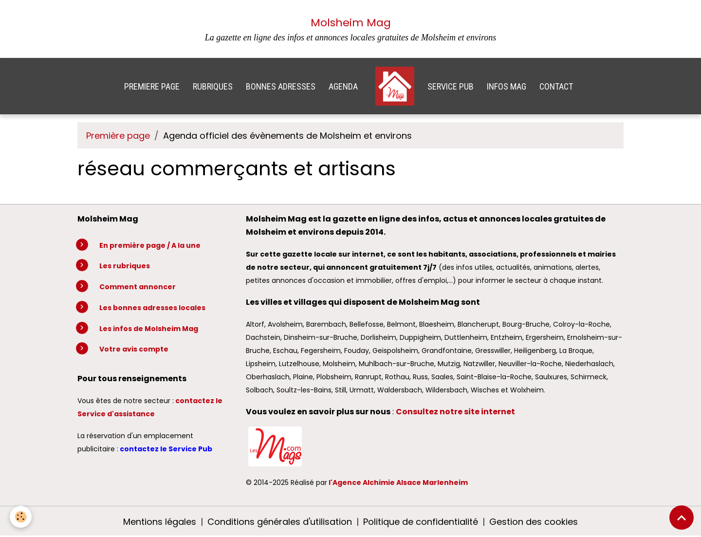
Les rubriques (124, 266)
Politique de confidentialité (420, 522)
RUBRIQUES (213, 86)
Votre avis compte (133, 349)
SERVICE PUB (450, 86)
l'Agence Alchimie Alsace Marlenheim (398, 482)
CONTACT (556, 86)
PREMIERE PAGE (152, 86)
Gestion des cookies (533, 522)
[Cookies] (21, 517)
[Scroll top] (681, 517)
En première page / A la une (150, 245)
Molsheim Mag (351, 22)
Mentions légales (159, 522)
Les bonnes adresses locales (152, 308)
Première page (118, 136)
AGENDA (343, 86)
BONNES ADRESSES (280, 86)
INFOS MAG (506, 86)
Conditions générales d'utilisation (279, 522)
